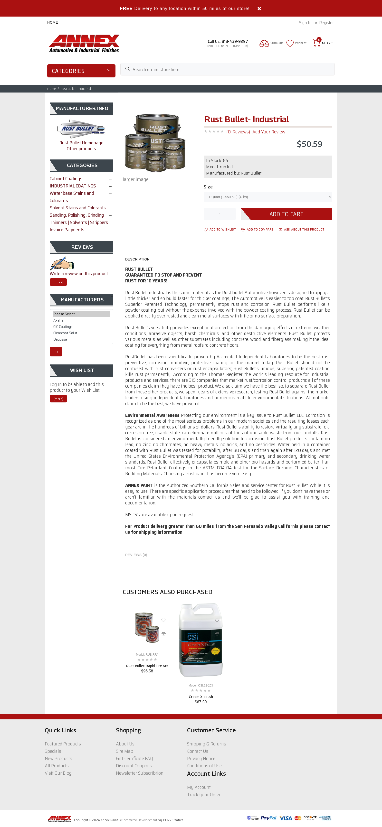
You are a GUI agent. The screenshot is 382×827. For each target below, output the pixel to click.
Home (52, 22)
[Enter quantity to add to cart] (220, 214)
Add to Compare (257, 229)
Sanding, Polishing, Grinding (77, 215)
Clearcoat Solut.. (81, 333)
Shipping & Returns (206, 743)
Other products (81, 148)
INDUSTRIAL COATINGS (73, 186)
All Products (57, 765)
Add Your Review (268, 132)
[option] (147, 637)
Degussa (81, 339)
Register (326, 23)
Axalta (81, 320)
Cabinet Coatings (66, 178)
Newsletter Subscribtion (139, 773)
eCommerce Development (138, 820)
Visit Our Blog (58, 773)
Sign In (305, 23)
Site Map (124, 751)
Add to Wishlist (220, 229)
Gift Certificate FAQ (134, 758)
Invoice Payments (67, 229)
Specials (53, 751)
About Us (125, 743)
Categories (68, 71)
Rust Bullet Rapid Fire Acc (147, 666)
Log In (56, 384)
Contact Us (197, 751)
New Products (58, 758)
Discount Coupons (134, 765)
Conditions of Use (204, 765)
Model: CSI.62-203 (201, 685)
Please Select (81, 314)
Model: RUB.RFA (147, 654)
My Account (199, 787)
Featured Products (63, 743)
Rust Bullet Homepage (81, 143)
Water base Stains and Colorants (72, 196)
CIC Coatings (81, 327)
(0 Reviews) (238, 132)
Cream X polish (201, 697)
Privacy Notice (201, 758)
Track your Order (204, 794)
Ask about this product (301, 229)
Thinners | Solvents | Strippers (79, 222)
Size (208, 186)
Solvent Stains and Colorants (78, 208)
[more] (58, 282)
